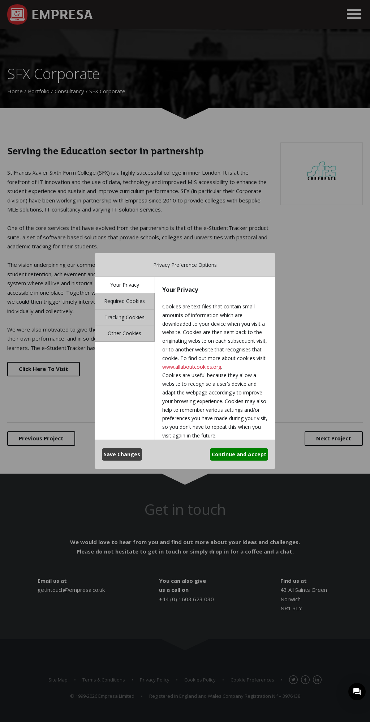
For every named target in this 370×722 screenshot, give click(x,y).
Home (15, 91)
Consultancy (69, 91)
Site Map (58, 679)
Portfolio (39, 91)
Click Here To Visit (43, 368)
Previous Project (41, 438)
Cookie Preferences (252, 679)
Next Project (333, 438)
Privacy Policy (154, 679)
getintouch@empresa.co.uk (71, 589)
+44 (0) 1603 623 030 (186, 599)
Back (185, 438)
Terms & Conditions (103, 679)
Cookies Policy (200, 679)
